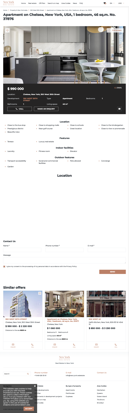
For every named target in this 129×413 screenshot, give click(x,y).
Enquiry (13, 347)
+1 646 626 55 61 (40, 375)
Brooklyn (100, 403)
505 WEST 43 (95, 319)
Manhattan (101, 390)
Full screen (117, 30)
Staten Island (102, 396)
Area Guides (38, 403)
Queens (100, 393)
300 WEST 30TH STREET (16, 319)
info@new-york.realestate (75, 375)
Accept (28, 409)
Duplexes (69, 396)
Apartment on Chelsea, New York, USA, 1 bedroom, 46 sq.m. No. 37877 (63, 320)
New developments (41, 390)
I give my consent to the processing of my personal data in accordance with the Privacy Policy (41, 266)
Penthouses (70, 393)
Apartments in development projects (48, 396)
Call (21, 109)
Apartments (70, 390)
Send (112, 272)
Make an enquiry (46, 109)
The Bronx (100, 400)
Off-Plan (37, 393)
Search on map (40, 400)
